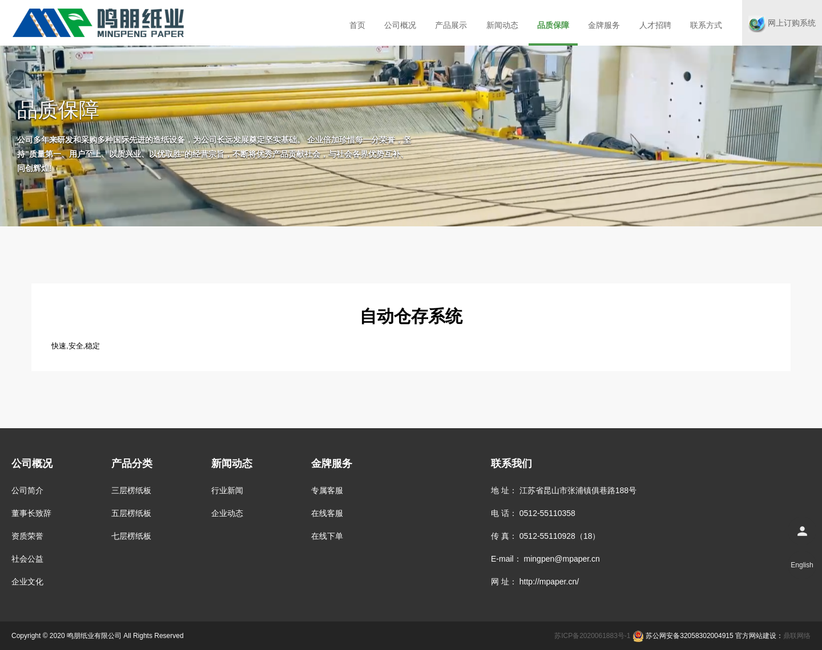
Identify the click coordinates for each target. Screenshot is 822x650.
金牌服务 (604, 25)
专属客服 (327, 490)
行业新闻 (227, 490)
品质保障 (553, 25)
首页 (357, 25)
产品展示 (451, 25)
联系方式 (706, 25)
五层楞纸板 (131, 513)
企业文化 (27, 581)
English (802, 565)
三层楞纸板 (131, 490)
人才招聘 (655, 25)
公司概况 (400, 25)
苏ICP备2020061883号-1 (592, 636)
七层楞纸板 (131, 536)
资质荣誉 (27, 536)
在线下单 (327, 536)
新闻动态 (502, 25)
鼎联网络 (797, 636)
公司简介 (27, 490)
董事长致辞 (31, 513)
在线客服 (327, 513)
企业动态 (227, 513)
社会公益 (27, 558)
